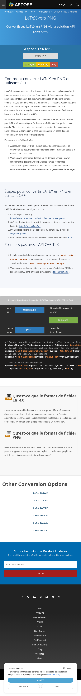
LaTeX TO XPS (40, 530)
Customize (23, 687)
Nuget (29, 64)
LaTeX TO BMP (40, 493)
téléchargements (60, 272)
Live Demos (39, 631)
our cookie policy (53, 675)
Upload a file (29, 310)
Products (8, 12)
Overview (39, 56)
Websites (39, 653)
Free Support (40, 635)
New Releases (39, 617)
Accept (40, 680)
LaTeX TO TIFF (40, 508)
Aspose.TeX (21, 12)
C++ (33, 12)
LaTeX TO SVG (40, 523)
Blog (40, 649)
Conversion (44, 12)
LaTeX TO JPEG (40, 501)
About (40, 658)
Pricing (43, 64)
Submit (40, 573)
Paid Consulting (39, 644)
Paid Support (40, 640)
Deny (57, 687)
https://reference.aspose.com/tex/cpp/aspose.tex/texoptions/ (37, 218)
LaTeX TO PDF (40, 516)
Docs (39, 626)
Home (40, 608)
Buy (54, 64)
